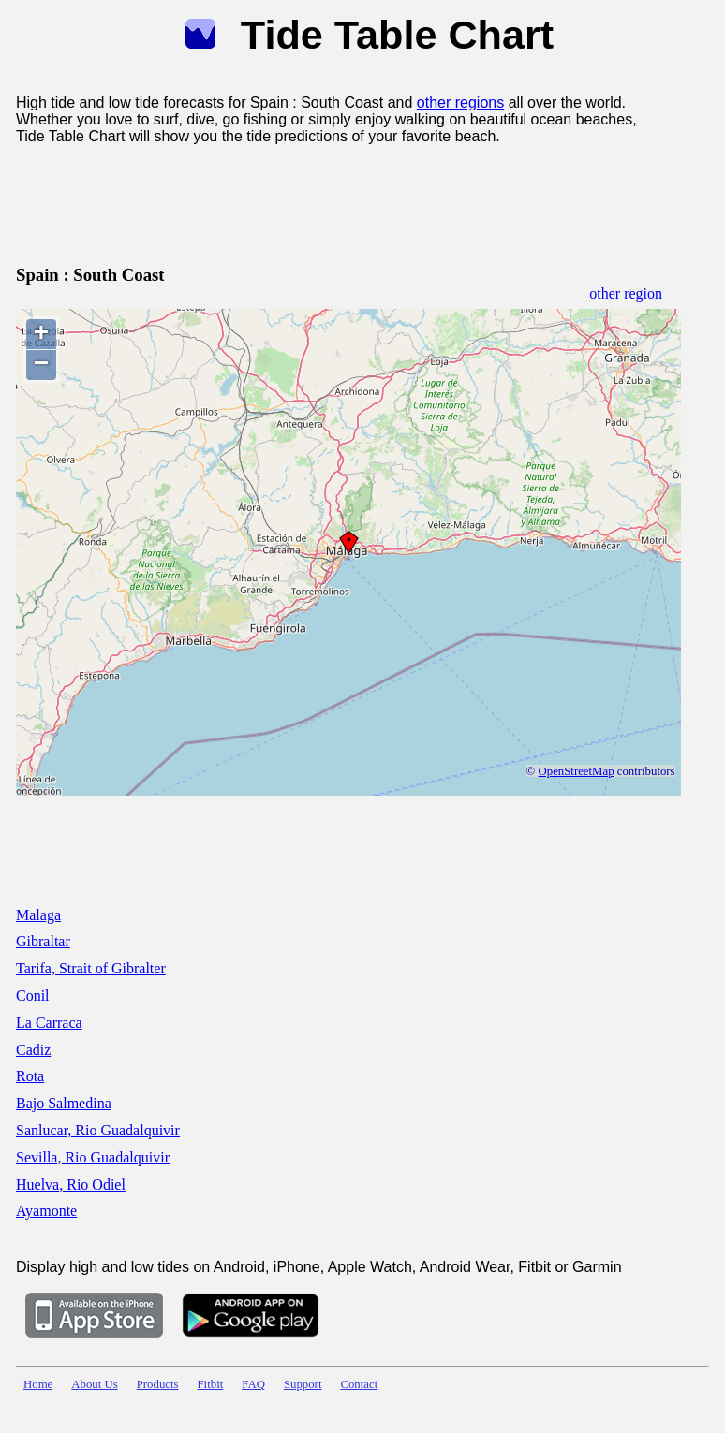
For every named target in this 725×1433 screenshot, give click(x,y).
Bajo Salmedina (63, 1103)
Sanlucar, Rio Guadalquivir (98, 1130)
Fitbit (211, 1384)
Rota (30, 1076)
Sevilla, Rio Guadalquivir (93, 1157)
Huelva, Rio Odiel (71, 1184)
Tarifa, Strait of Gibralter (91, 968)
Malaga (38, 915)
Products (158, 1384)
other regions (460, 102)
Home (37, 1384)
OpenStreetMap (576, 771)
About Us (94, 1384)
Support (303, 1384)
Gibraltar (43, 941)
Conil (33, 995)
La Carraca (49, 1023)
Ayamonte (46, 1211)
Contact (358, 1384)
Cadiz (33, 1050)
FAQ (253, 1384)
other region (625, 293)
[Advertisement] (357, 201)
